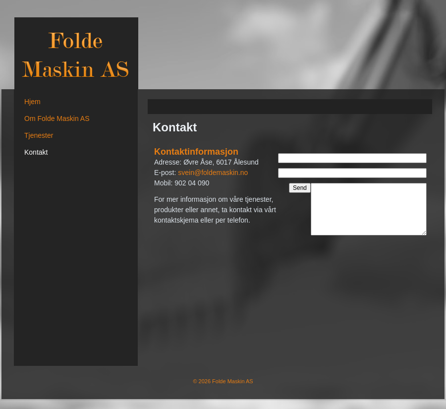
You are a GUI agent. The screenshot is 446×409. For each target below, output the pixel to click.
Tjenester (38, 135)
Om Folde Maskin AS (57, 118)
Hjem (32, 102)
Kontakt (36, 152)
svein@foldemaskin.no (213, 172)
